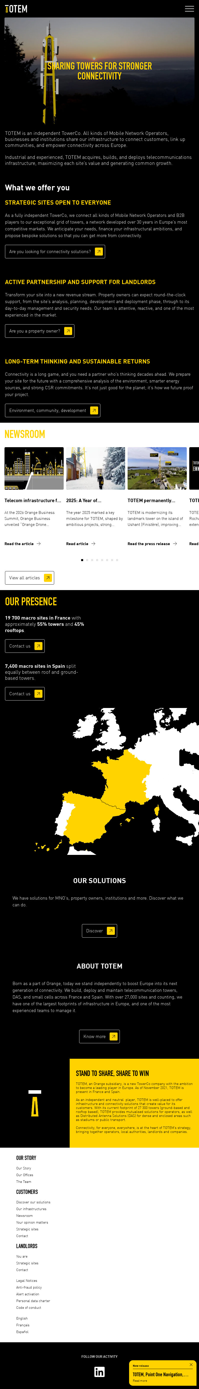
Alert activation (27, 1294)
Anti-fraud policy (29, 1287)
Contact (22, 1236)
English (22, 1318)
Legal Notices (26, 1280)
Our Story (26, 1158)
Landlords (26, 1246)
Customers (27, 1192)
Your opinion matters (32, 1222)
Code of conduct (28, 1307)
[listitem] (125, 785)
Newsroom (24, 1215)
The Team (23, 1181)
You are (21, 1256)
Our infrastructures (31, 1209)
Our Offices (24, 1175)
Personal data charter (33, 1301)
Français (22, 1325)
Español (22, 1332)
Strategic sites (27, 1229)
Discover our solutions (33, 1202)
